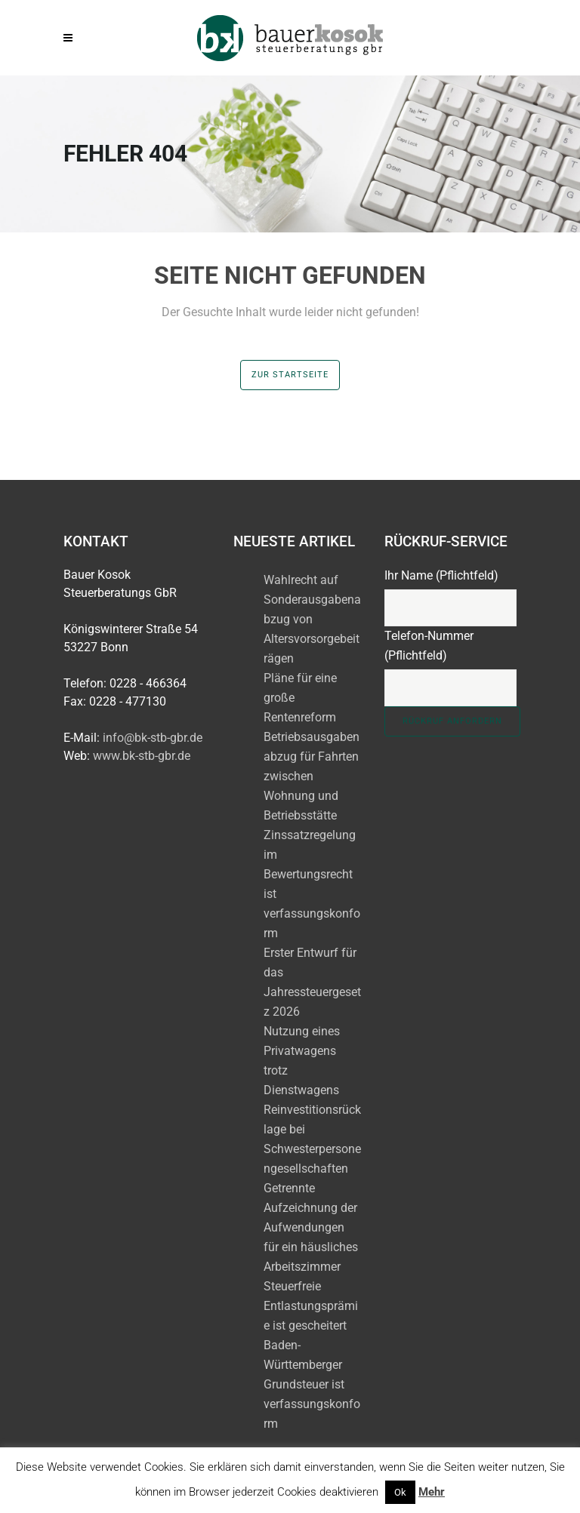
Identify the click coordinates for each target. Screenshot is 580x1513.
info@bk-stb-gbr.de (152, 737)
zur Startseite (290, 375)
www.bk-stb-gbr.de (141, 756)
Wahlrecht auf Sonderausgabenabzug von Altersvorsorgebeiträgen (312, 619)
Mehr (431, 1492)
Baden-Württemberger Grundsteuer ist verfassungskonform (312, 1384)
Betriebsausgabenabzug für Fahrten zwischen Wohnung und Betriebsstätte (311, 776)
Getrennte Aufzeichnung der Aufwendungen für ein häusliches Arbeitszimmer (311, 1227)
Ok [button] (400, 1492)
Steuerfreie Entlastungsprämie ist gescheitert (311, 1306)
